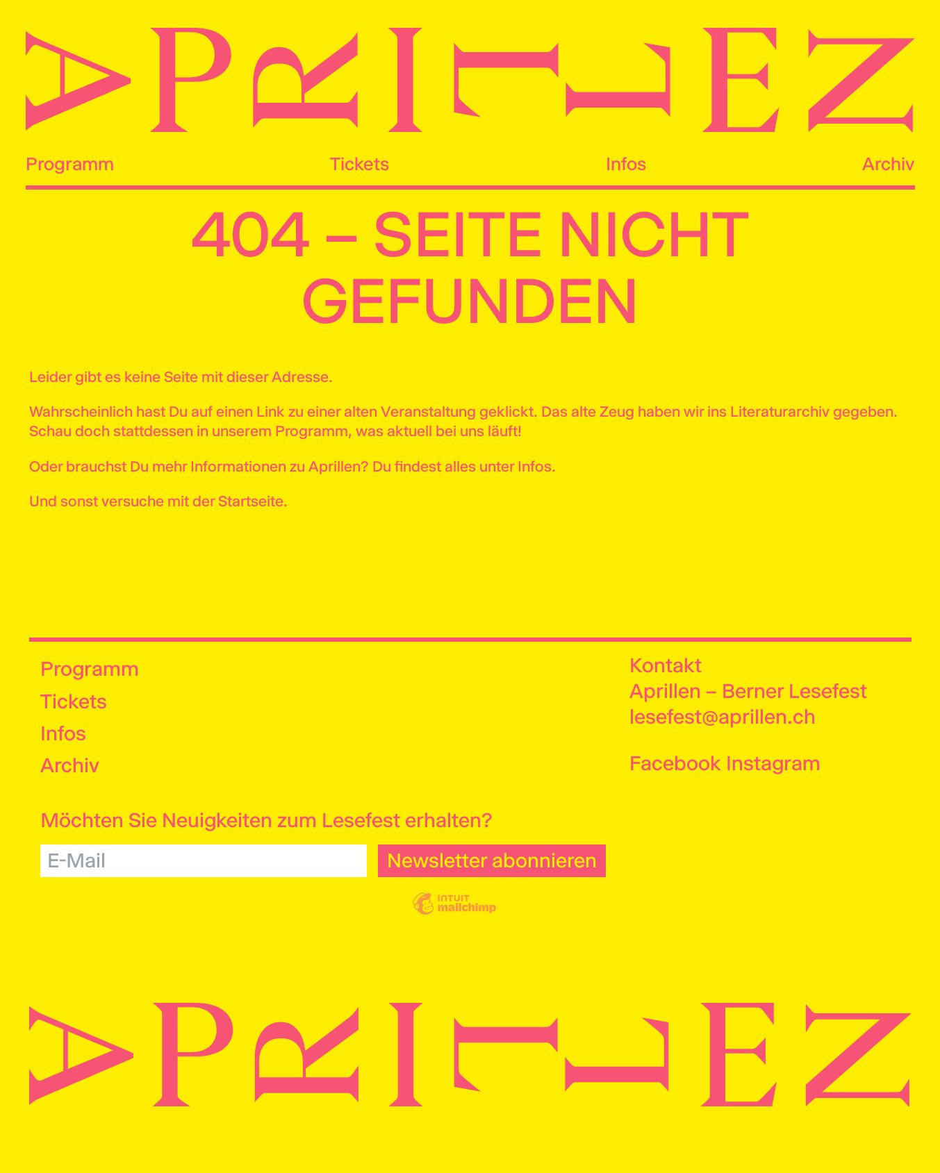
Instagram (773, 763)
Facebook (675, 763)
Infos (626, 164)
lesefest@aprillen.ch (722, 716)
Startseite (250, 501)
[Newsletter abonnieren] (492, 861)
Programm (70, 164)
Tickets (359, 164)
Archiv (888, 164)
